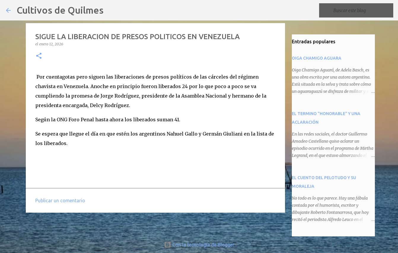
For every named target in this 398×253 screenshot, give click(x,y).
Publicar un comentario (60, 200)
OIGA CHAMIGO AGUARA (316, 58)
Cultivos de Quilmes (60, 10)
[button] (38, 56)
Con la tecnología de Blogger (199, 244)
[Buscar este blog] (362, 10)
